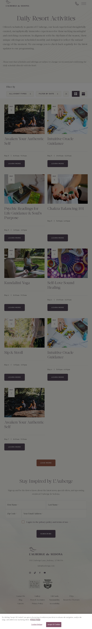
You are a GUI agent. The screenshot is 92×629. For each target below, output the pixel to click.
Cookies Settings (36, 625)
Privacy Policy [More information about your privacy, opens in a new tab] (35, 620)
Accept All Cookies (53, 625)
